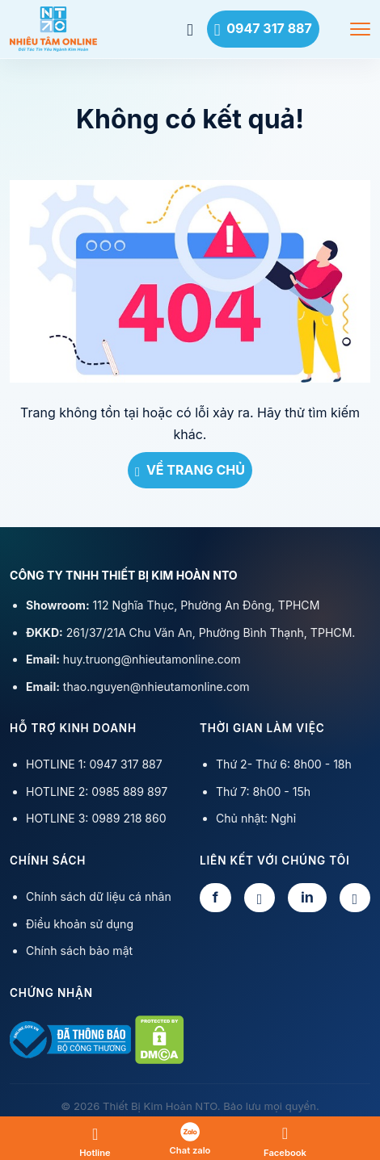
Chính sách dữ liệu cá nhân (98, 896)
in (307, 897)
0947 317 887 (263, 28)
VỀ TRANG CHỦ (190, 470)
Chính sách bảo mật (79, 950)
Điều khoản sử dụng (79, 924)
